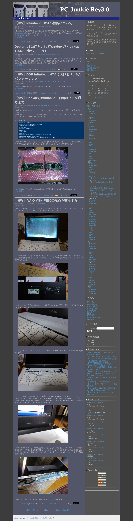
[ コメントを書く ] (21, 41)
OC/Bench (49, 26)
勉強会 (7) (90, 312)
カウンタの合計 (92, 337)
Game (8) (90, 316)
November (92, 121)
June (91, 207)
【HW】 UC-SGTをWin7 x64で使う (103, 178)
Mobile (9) (90, 319)
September (93, 129)
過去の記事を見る (93, 106)
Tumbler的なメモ (93, 68)
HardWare (42, 26)
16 (58, 510)
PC (37, 26)
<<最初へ (28, 510)
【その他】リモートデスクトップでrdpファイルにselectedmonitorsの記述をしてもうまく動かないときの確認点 (102, 359)
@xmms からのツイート (95, 53)
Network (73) (91, 310)
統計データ (91, 66)
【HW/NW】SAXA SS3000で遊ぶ (99, 382)
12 (47, 510)
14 (52, 510)
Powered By (91, 470)
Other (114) (91, 303)
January (92, 113)
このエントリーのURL (49, 41)
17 (60, 510)
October (92, 164)
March (91, 112)
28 (105, 93)
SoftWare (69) (92, 305)
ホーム (89, 62)
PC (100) (90, 301)
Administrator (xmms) (95, 402)
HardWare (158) (92, 306)
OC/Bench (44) (92, 308)
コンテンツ (91, 58)
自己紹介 (90, 22)
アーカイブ (91, 103)
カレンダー (91, 75)
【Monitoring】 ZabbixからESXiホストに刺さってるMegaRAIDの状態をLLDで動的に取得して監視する (102, 373)
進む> (65, 510)
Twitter (89, 50)
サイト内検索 (91, 324)
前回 (17, 86)
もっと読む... (19, 37)
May (90, 142)
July (90, 133)
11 (44, 510)
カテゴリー (91, 298)
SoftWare (42, 54)
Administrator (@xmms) (95, 441)
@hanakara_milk (21, 33)
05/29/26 (98, 98)
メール (89, 64)
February (92, 160)
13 (49, 510)
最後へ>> (70, 510)
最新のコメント (92, 399)
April (91, 144)
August (91, 126)
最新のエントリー (93, 349)
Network (62, 82)
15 (55, 510)
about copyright (19, 518)
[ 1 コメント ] (19, 195)
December (92, 110)
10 (41, 510)
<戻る (34, 510)
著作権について (92, 70)
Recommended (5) (93, 317)
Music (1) (90, 314)
